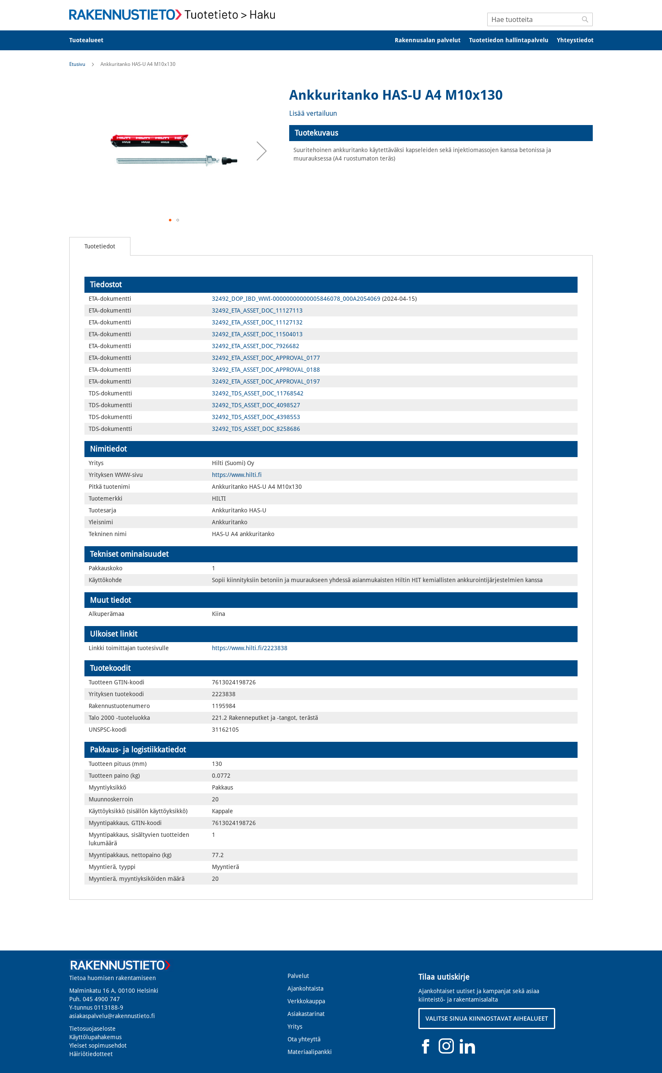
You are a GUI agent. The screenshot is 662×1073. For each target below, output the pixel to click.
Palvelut (298, 975)
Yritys (295, 1026)
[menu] (331, 40)
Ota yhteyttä (304, 1039)
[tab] (441, 133)
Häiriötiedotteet (91, 1054)
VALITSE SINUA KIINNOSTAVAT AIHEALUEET (487, 1018)
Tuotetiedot (99, 246)
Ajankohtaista (305, 988)
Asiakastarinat (306, 1013)
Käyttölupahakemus (95, 1037)
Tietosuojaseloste (92, 1028)
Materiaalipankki (310, 1051)
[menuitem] (91, 40)
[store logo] (174, 14)
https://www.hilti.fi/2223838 (250, 648)
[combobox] (540, 19)
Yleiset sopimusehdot (98, 1045)
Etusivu (77, 64)
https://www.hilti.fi (237, 474)
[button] (262, 151)
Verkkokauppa (306, 1001)
